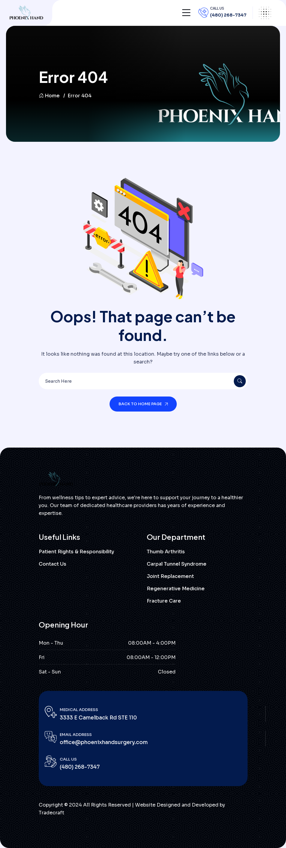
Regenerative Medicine (176, 588)
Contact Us (52, 564)
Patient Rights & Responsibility (76, 552)
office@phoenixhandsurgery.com (104, 742)
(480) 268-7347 (228, 15)
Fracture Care (164, 601)
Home (49, 96)
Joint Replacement (170, 576)
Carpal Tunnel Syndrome (176, 564)
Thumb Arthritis (166, 552)
